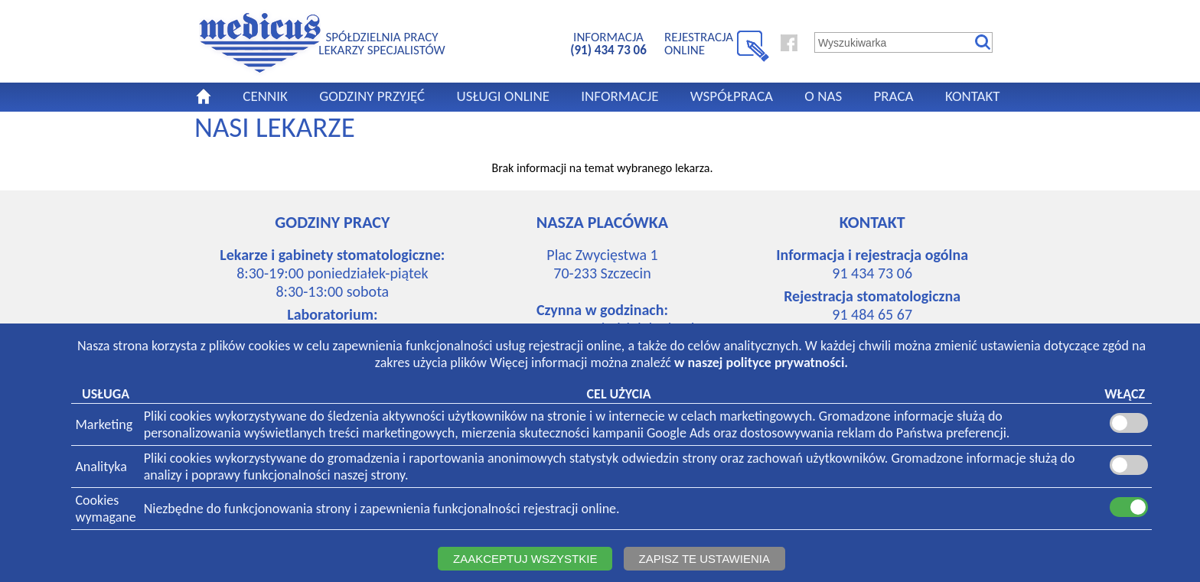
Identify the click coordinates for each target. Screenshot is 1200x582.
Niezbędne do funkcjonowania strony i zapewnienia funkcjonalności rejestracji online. (382, 508)
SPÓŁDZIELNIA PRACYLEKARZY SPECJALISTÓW (381, 43)
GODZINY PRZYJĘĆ (372, 96)
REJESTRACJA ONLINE (698, 43)
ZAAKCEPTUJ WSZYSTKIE (525, 558)
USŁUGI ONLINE (502, 96)
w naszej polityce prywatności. (761, 362)
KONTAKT (972, 96)
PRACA (893, 96)
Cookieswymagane (105, 508)
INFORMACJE (619, 96)
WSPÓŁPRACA (731, 96)
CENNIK (265, 96)
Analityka (100, 466)
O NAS (823, 96)
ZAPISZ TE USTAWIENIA (704, 558)
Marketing (103, 424)
